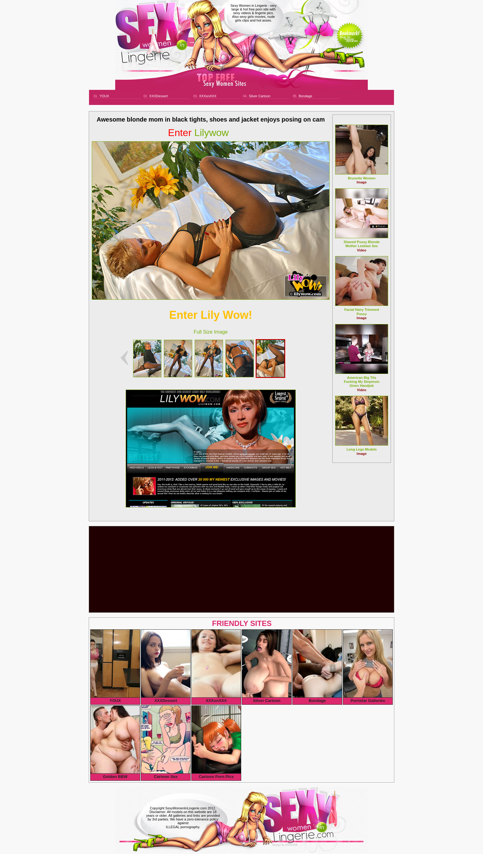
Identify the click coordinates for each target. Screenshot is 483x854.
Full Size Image (211, 332)
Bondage (305, 96)
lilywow (198, 132)
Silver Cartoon (259, 96)
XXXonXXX (207, 96)
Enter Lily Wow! (210, 315)
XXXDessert (158, 96)
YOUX (104, 96)
